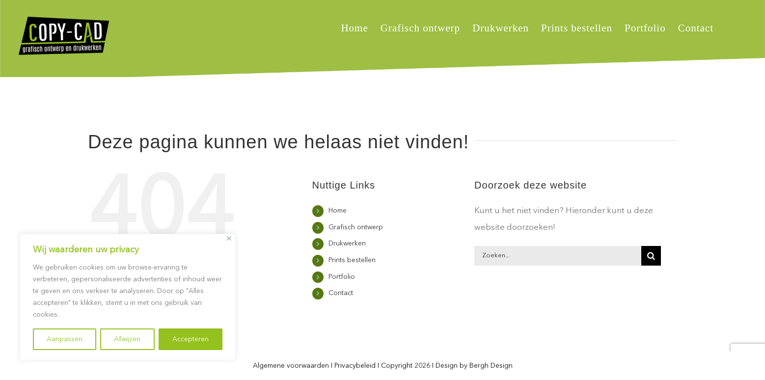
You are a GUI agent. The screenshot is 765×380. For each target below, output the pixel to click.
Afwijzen (127, 339)
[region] (128, 297)
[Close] (229, 238)
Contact (340, 293)
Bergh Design (491, 365)
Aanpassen (64, 339)
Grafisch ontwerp (355, 227)
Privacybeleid (355, 365)
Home (337, 210)
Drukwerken (347, 243)
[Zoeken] (651, 256)
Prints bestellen (352, 260)
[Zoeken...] (557, 256)
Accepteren (190, 339)
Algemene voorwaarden (291, 365)
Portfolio (341, 276)
